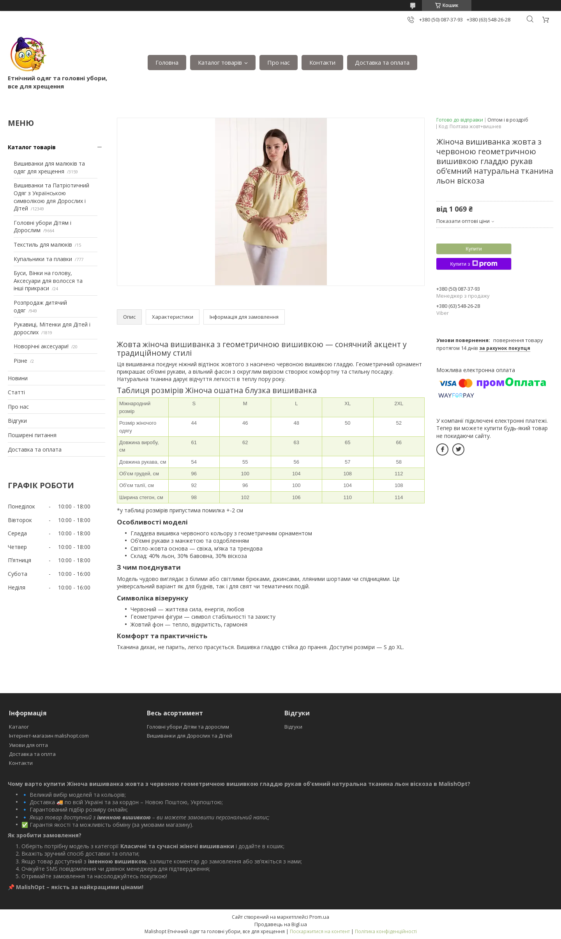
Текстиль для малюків (43, 244)
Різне (20, 360)
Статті (16, 392)
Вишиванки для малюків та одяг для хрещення (49, 167)
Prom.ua (319, 916)
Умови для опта (28, 744)
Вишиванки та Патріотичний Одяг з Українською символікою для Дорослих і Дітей (51, 197)
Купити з (473, 263)
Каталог (19, 726)
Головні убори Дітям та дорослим (188, 726)
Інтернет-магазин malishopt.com (49, 735)
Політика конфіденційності (386, 931)
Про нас (278, 62)
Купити (474, 249)
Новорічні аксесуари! (41, 346)
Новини (18, 378)
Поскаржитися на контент (320, 931)
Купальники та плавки (43, 259)
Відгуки (17, 420)
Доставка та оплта (32, 753)
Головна (166, 62)
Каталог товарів (220, 62)
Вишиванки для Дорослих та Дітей (189, 735)
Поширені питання (32, 435)
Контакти (322, 62)
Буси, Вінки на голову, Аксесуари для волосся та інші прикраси (48, 280)
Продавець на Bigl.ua (280, 924)
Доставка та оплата (382, 62)
